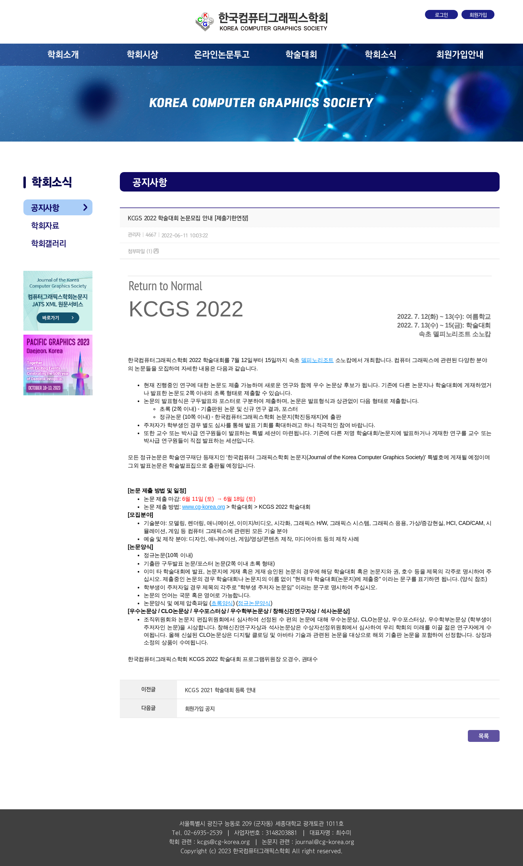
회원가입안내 (460, 54)
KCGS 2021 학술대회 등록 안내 (220, 690)
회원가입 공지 (200, 709)
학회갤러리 (48, 243)
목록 (483, 736)
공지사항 (45, 207)
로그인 (441, 15)
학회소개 (63, 54)
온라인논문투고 (222, 54)
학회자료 (45, 225)
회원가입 (478, 15)
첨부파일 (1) (143, 251)
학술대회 (301, 54)
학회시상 (142, 54)
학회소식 (380, 54)
